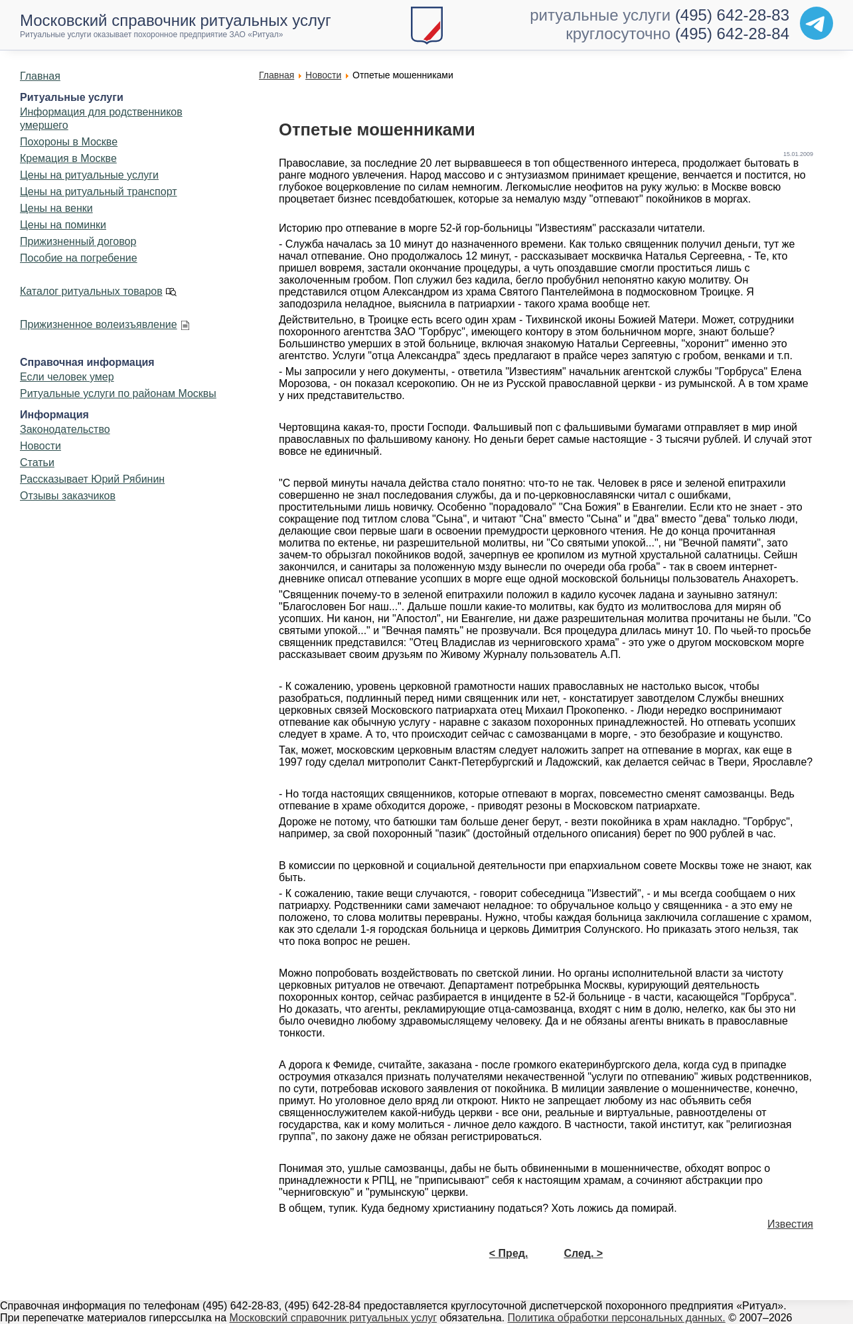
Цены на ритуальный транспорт (98, 191)
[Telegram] (816, 23)
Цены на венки (56, 208)
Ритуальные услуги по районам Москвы (118, 393)
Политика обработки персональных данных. (617, 1317)
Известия (790, 1224)
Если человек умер (67, 376)
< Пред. (508, 1253)
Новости (40, 446)
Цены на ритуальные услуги (89, 175)
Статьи (37, 462)
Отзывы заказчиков (68, 495)
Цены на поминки (63, 224)
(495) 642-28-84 (732, 33)
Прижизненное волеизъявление (98, 324)
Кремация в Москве (68, 158)
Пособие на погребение (78, 258)
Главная (40, 76)
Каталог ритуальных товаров (91, 291)
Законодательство (65, 429)
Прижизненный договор (78, 241)
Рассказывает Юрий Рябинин (92, 479)
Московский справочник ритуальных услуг (333, 1317)
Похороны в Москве (68, 141)
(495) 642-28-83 (732, 15)
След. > (583, 1253)
